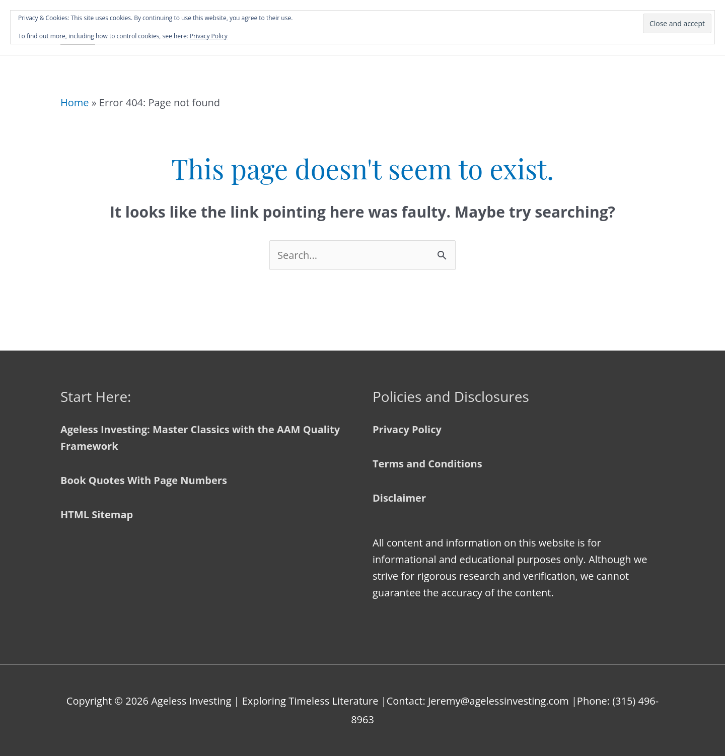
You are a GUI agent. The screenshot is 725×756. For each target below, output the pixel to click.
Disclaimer (399, 498)
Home (74, 102)
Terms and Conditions (427, 463)
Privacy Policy (407, 429)
